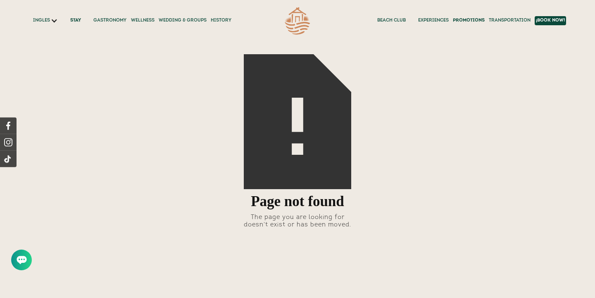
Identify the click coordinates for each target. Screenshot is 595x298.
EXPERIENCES (433, 20)
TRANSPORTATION (510, 20)
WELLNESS (143, 20)
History (221, 20)
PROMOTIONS (469, 20)
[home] (297, 20)
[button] (45, 21)
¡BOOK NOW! (550, 20)
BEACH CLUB (391, 20)
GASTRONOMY (109, 20)
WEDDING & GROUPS (183, 20)
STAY (75, 20)
